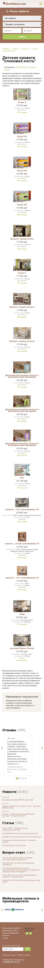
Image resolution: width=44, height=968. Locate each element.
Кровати (25, 49)
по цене (20, 67)
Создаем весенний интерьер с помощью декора (19, 841)
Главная (5, 49)
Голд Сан (22, 658)
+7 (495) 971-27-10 (10, 962)
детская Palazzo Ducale (22, 648)
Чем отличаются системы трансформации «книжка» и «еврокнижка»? (19, 876)
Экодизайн (22, 519)
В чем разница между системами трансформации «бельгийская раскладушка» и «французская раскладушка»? (21, 870)
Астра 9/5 (22, 171)
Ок (27, 949)
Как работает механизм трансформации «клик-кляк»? (21, 881)
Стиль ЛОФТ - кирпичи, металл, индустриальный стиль (15, 829)
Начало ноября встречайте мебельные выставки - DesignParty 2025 (18, 815)
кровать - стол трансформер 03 (22, 578)
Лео (22, 478)
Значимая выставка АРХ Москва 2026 (17, 800)
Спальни (15, 49)
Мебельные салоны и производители (20, 899)
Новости (9, 792)
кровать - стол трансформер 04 (22, 509)
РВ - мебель (22, 110)
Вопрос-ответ (13, 852)
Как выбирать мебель (11, 928)
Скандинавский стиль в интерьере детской (20, 833)
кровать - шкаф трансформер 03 (22, 544)
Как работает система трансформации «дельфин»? (18, 864)
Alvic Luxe (11, 738)
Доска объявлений (10, 933)
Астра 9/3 (22, 136)
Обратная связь (9, 955)
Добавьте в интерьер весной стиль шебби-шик (21, 837)
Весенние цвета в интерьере (14, 845)
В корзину (23, 112)
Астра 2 (22, 102)
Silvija (22, 614)
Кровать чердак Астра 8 (22, 307)
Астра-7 (22, 273)
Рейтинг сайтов (23, 955)
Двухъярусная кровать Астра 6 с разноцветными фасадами (22, 376)
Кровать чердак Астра (22, 239)
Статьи (8, 823)
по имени (30, 67)
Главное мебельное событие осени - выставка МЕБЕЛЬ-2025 (21, 807)
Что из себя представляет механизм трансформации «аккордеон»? (17, 859)
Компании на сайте (10, 930)
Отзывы (9, 730)
